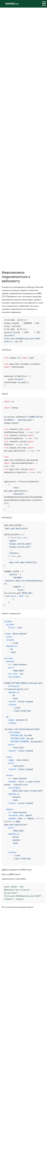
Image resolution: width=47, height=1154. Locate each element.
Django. (12, 3)
